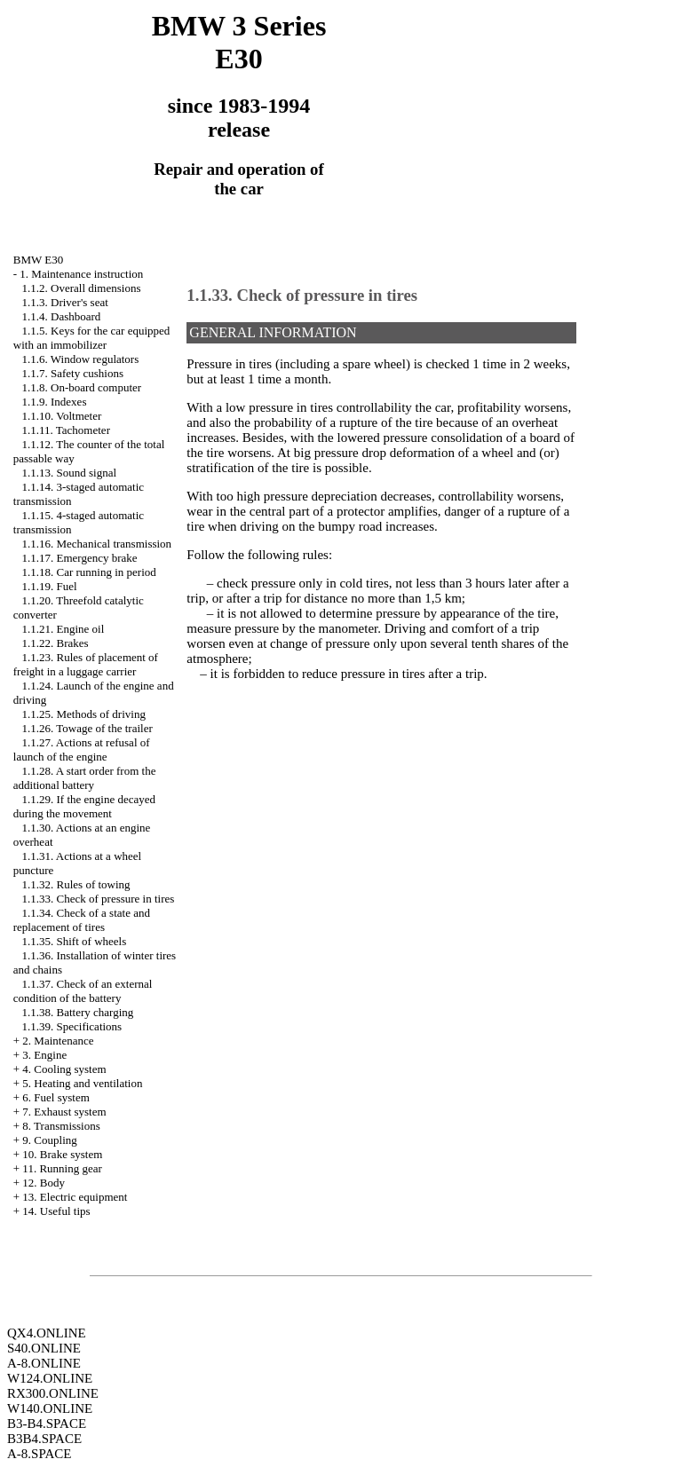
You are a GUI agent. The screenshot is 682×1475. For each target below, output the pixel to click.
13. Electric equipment (74, 1196)
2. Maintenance (57, 1040)
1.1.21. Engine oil (63, 628)
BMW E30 (38, 259)
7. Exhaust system (64, 1111)
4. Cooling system (64, 1069)
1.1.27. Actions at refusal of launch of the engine (81, 749)
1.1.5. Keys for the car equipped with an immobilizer (91, 337)
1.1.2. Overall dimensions (81, 288)
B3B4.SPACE (44, 1439)
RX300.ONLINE (53, 1393)
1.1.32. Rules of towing (76, 884)
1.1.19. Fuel (49, 586)
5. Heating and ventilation (82, 1083)
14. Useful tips (56, 1211)
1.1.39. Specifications (72, 1026)
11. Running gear (61, 1168)
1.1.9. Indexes (54, 401)
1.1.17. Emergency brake (80, 557)
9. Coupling (49, 1140)
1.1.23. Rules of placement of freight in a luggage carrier (85, 664)
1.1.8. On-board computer (82, 387)
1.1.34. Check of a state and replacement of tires (81, 920)
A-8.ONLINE (44, 1363)
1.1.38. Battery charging (78, 1012)
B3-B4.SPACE (46, 1423)
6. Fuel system (55, 1097)
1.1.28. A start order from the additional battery (84, 778)
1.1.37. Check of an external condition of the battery (83, 991)
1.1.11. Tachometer (66, 430)
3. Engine (44, 1054)
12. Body (43, 1182)
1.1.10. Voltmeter (62, 415)
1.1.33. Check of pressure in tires (98, 898)
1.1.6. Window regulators (80, 359)
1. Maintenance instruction (81, 273)
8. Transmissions (60, 1125)
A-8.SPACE (39, 1454)
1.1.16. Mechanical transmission (97, 543)
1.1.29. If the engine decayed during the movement (84, 806)
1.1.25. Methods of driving (84, 714)
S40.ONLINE (44, 1348)
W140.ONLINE (49, 1408)
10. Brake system (62, 1154)
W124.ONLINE (49, 1378)
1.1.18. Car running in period (89, 572)
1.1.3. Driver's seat (65, 302)
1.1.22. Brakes (55, 643)
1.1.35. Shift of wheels (74, 941)
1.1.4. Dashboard (61, 316)
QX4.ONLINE (46, 1333)
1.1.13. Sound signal (69, 472)
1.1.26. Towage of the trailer (87, 728)
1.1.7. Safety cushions (72, 373)
